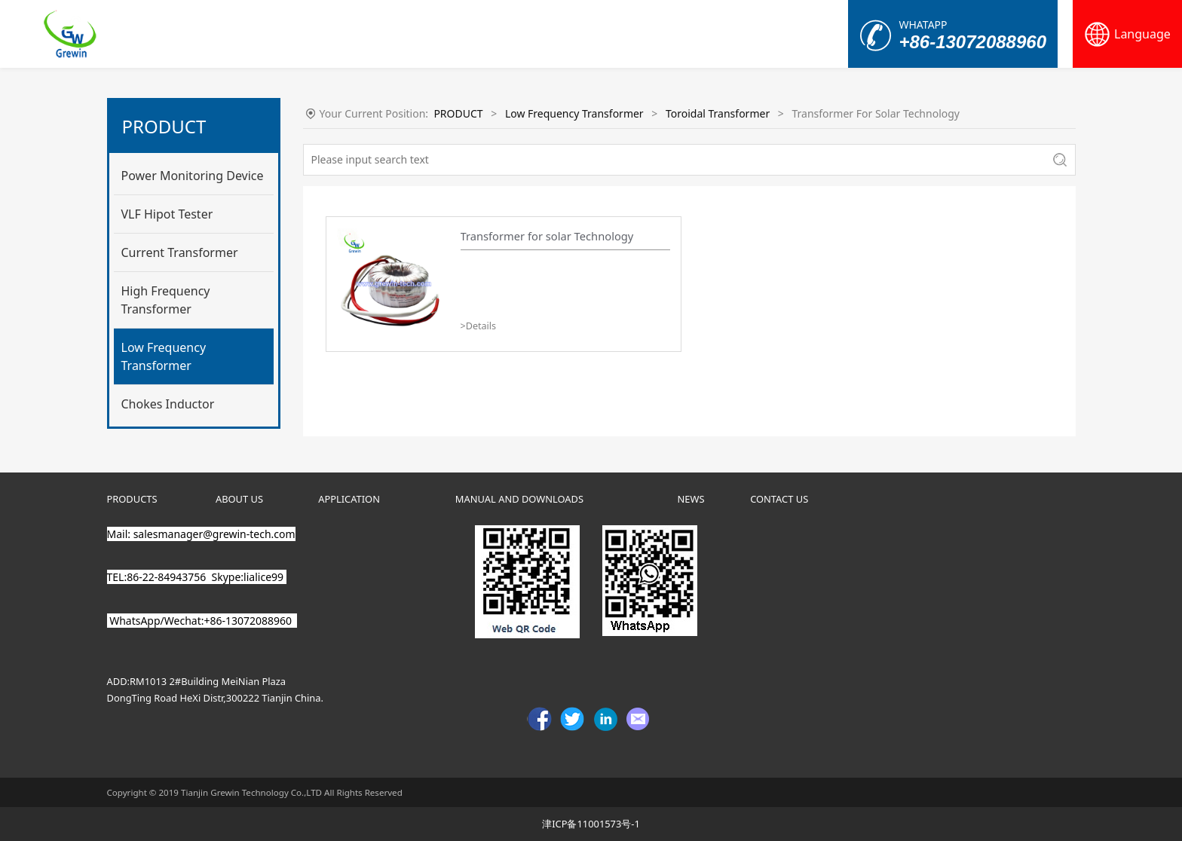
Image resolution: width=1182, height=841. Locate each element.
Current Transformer (179, 252)
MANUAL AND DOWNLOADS (519, 499)
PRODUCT (457, 113)
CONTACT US (779, 499)
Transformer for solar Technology (547, 235)
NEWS (691, 499)
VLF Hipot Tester (167, 214)
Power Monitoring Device (192, 175)
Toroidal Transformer (718, 113)
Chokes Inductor (168, 404)
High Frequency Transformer (165, 300)
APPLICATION (349, 499)
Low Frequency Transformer (164, 356)
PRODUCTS (132, 499)
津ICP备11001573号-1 (591, 823)
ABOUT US (239, 499)
